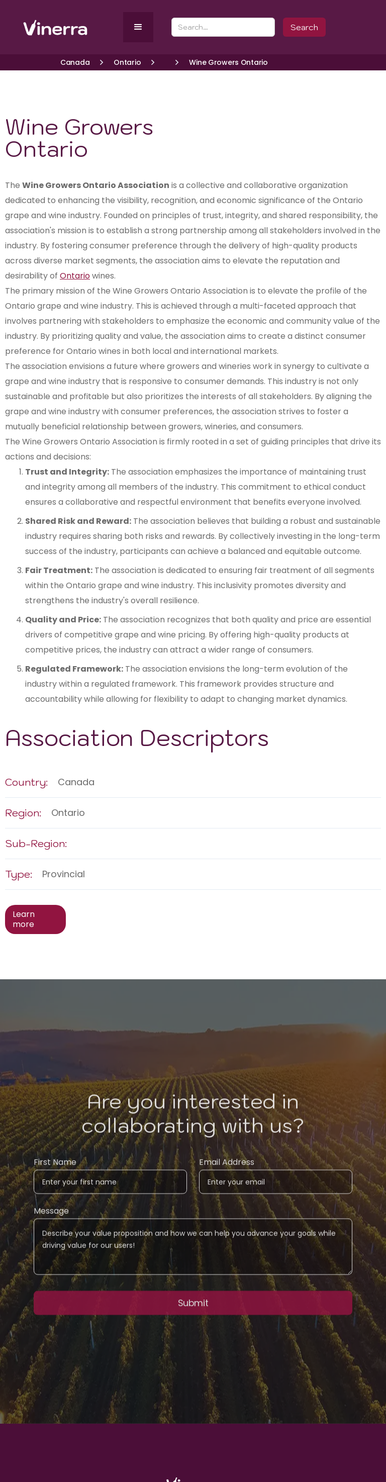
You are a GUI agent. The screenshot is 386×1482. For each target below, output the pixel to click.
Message (51, 1218)
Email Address (226, 1169)
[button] (138, 27)
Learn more (24, 919)
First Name (55, 1169)
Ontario (75, 276)
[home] (71, 27)
